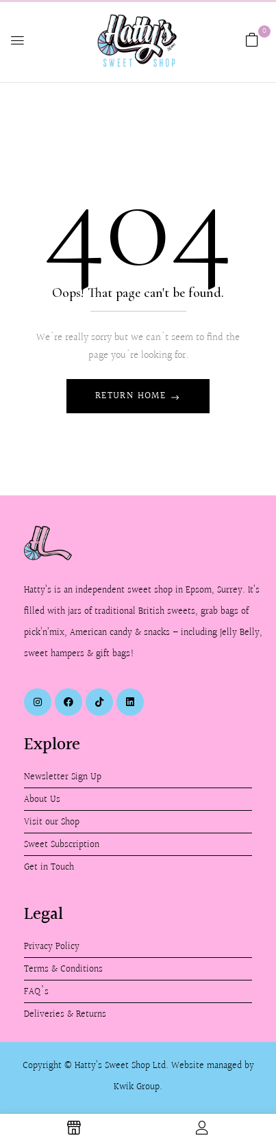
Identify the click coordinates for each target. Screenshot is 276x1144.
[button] (252, 40)
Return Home (132, 396)
